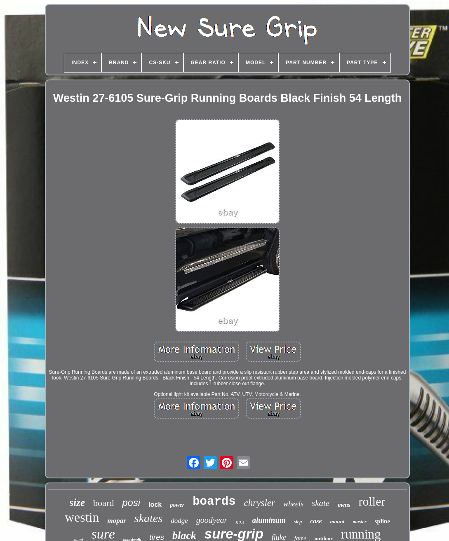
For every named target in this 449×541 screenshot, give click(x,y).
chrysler (259, 503)
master (359, 522)
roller (371, 501)
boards (214, 501)
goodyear (212, 520)
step (298, 522)
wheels (293, 504)
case (316, 521)
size (77, 502)
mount (337, 521)
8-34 (239, 522)
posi (131, 502)
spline (382, 521)
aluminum (268, 520)
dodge (179, 521)
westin (82, 517)
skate (320, 503)
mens (344, 505)
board (103, 503)
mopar (116, 521)
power (177, 505)
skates (148, 518)
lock (155, 504)
